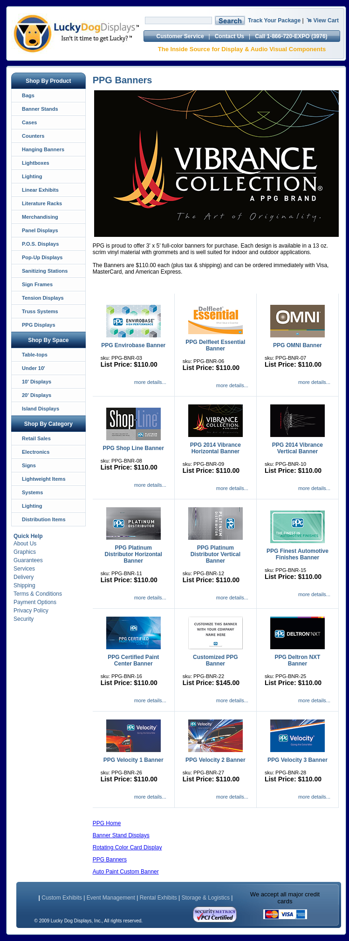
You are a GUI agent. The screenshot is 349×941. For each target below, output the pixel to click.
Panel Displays (40, 230)
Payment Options (35, 602)
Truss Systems (40, 311)
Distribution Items (44, 519)
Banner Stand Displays (121, 835)
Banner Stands (40, 109)
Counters (33, 136)
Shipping (24, 585)
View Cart (326, 20)
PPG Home (107, 823)
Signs (29, 465)
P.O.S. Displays (40, 244)
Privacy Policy (31, 610)
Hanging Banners (43, 149)
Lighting (32, 176)
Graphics (25, 552)
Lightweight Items (44, 479)
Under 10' (33, 368)
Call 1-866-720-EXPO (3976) (291, 36)
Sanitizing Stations (45, 271)
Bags (28, 95)
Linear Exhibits (40, 190)
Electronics (35, 452)
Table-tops (35, 354)
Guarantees (28, 560)
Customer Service (180, 36)
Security (24, 619)
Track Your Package (274, 20)
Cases (29, 122)
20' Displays (36, 395)
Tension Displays (43, 298)
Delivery (24, 577)
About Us (25, 543)
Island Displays (40, 408)
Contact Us (229, 36)
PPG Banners (110, 859)
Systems (32, 492)
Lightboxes (35, 163)
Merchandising (40, 217)
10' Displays (36, 381)
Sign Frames (37, 284)
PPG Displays (38, 325)
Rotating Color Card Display (127, 847)
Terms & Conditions (38, 594)
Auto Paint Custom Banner (126, 871)
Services (24, 568)
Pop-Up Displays (42, 257)
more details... (150, 382)
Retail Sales (36, 438)
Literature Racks (42, 203)
